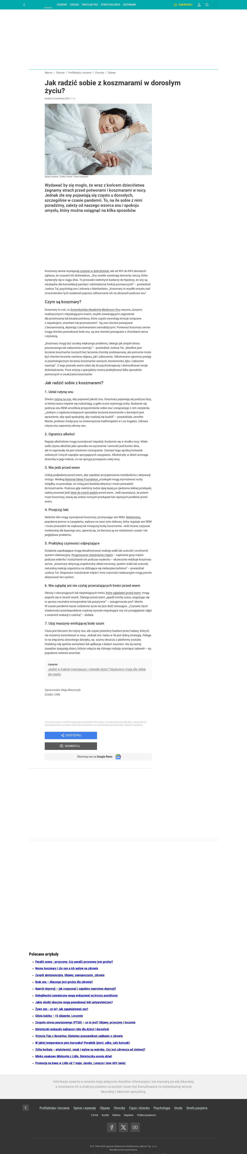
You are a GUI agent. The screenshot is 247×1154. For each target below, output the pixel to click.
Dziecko (74, 4)
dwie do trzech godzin (84, 492)
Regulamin (128, 1105)
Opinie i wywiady (84, 1098)
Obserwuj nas (93, 747)
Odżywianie (129, 4)
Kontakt (105, 1105)
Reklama (116, 1105)
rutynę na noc (62, 399)
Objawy (105, 1098)
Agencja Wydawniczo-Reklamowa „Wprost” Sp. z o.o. (131, 1136)
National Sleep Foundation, (82, 479)
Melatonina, (133, 517)
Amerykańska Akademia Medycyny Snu (95, 309)
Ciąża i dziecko (139, 1098)
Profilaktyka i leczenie (54, 1098)
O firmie (94, 1105)
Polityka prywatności (146, 1105)
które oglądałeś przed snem (123, 592)
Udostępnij (73, 736)
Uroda (178, 1098)
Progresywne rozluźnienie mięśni (92, 555)
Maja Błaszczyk (71, 690)
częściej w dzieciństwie (94, 271)
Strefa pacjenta (110, 4)
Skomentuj (129, 736)
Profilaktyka (90, 4)
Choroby (62, 4)
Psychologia (162, 1098)
